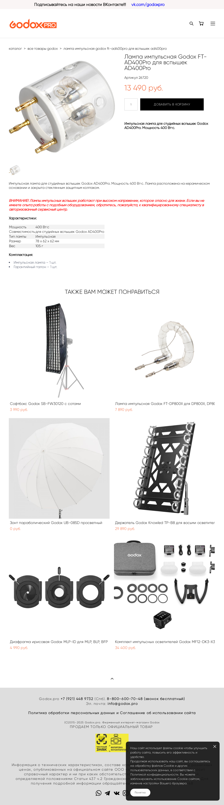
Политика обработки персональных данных (71, 713)
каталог (15, 48)
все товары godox (43, 48)
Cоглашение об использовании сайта (158, 713)
